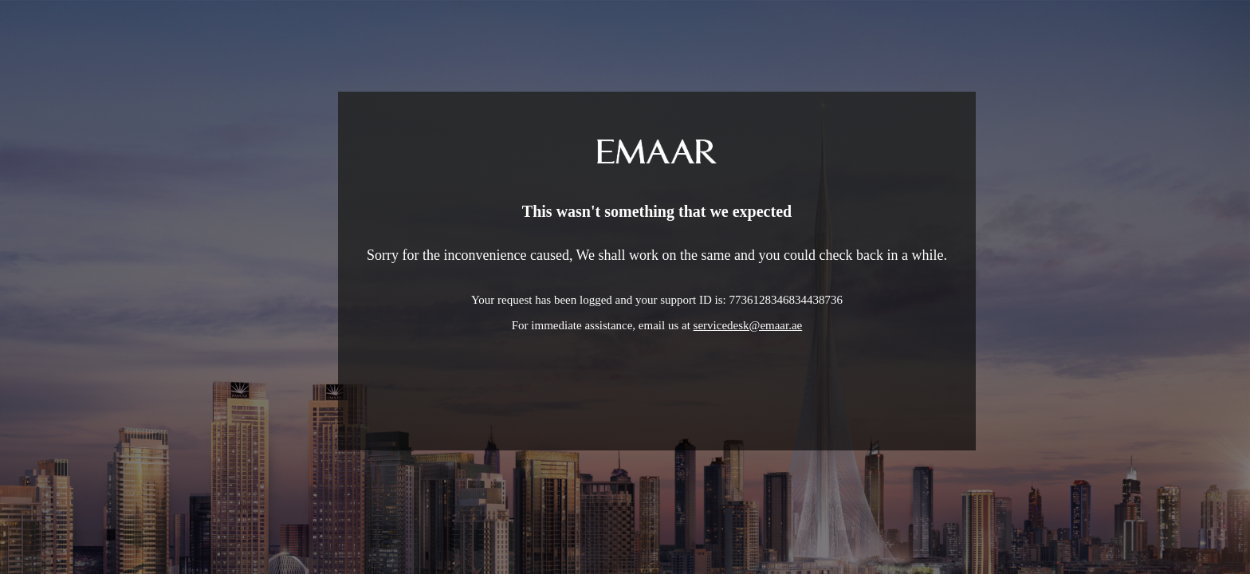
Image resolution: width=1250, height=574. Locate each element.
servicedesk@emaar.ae (748, 325)
